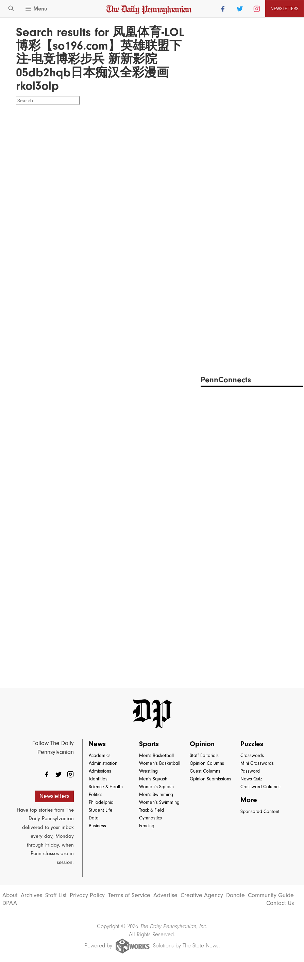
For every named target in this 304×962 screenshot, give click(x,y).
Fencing (146, 826)
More (248, 800)
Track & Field (151, 810)
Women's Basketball (159, 763)
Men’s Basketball (156, 755)
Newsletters (284, 9)
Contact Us (280, 903)
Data (94, 818)
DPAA (9, 903)
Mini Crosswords (257, 763)
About (10, 895)
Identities (98, 779)
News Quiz (251, 779)
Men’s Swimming (156, 794)
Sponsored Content (260, 811)
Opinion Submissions (210, 779)
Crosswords (252, 755)
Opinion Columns (207, 763)
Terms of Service (129, 895)
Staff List (56, 895)
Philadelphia (101, 802)
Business (97, 826)
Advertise (165, 895)
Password (250, 771)
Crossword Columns (260, 787)
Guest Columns (205, 771)
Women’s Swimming (159, 802)
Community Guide (271, 895)
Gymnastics (150, 818)
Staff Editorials (204, 755)
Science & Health (106, 787)
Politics (95, 794)
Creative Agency (202, 895)
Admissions (100, 771)
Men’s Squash (153, 779)
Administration (103, 763)
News (97, 744)
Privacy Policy (87, 895)
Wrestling (148, 771)
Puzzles (251, 744)
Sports (149, 744)
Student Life (101, 810)
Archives (31, 895)
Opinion (202, 744)
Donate (235, 895)
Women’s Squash (156, 787)
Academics (100, 755)
